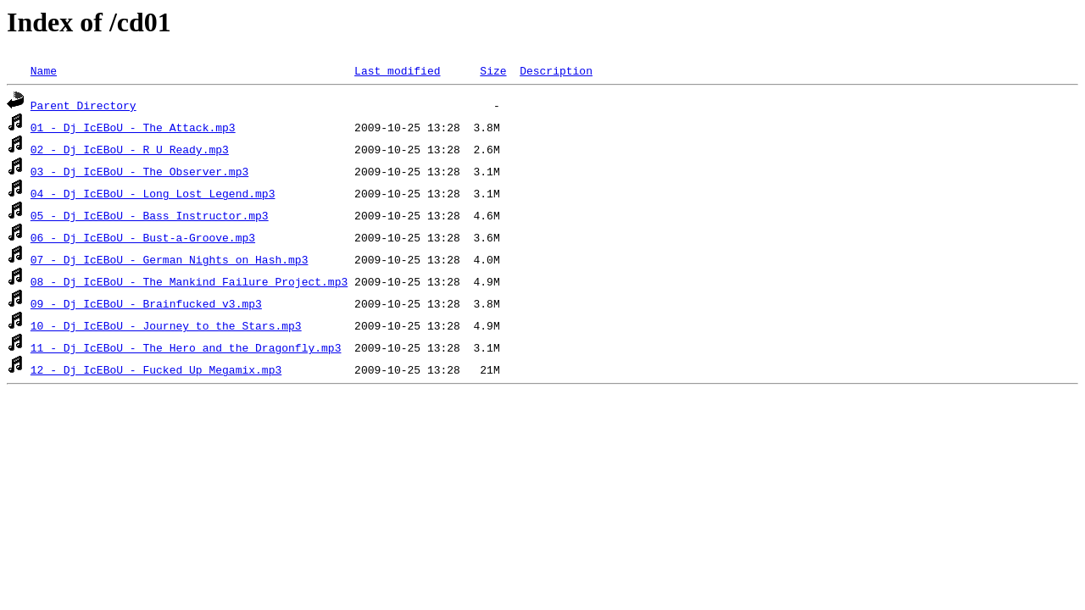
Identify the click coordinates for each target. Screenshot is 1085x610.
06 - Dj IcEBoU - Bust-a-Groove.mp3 (143, 237)
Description (556, 70)
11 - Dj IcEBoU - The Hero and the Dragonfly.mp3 (186, 347)
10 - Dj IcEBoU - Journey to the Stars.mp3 (166, 325)
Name (44, 70)
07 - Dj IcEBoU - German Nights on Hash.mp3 (170, 259)
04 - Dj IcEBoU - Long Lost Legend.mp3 (153, 193)
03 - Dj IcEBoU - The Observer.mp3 (139, 171)
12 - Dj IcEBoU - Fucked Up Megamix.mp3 (156, 369)
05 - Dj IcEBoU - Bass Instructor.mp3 (150, 215)
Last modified (397, 70)
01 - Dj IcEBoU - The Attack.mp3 (133, 127)
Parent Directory (83, 105)
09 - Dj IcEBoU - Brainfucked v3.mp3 (146, 303)
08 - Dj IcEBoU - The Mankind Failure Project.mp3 (189, 281)
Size (493, 70)
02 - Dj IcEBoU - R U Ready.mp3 (130, 149)
